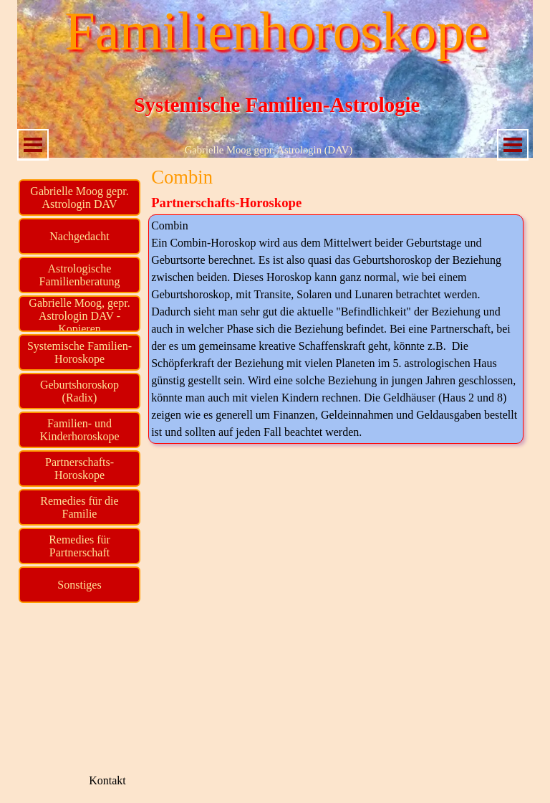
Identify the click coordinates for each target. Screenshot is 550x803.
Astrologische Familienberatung (79, 275)
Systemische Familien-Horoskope (79, 352)
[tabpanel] (336, 329)
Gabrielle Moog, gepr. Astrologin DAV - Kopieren (79, 316)
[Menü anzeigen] (33, 144)
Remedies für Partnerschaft (79, 546)
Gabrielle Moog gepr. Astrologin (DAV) (269, 150)
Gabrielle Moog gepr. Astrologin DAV (79, 197)
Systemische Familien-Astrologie (277, 104)
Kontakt (107, 780)
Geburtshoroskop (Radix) (79, 391)
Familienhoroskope (276, 31)
